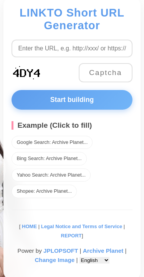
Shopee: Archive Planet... (44, 191)
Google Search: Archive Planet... (52, 142)
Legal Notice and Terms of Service (81, 226)
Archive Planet (103, 250)
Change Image (54, 260)
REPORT (71, 236)
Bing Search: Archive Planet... (49, 158)
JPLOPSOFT (60, 250)
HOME (28, 226)
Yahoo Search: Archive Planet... (51, 175)
